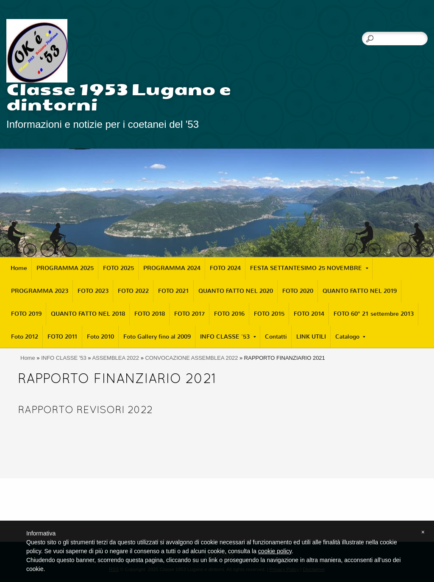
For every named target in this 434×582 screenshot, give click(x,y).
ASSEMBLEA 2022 (115, 358)
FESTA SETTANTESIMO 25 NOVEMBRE (309, 268)
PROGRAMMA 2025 (65, 268)
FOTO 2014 (309, 314)
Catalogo (350, 337)
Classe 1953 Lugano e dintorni (118, 97)
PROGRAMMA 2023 (39, 291)
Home (19, 268)
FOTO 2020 (297, 291)
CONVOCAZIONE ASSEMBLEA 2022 (191, 358)
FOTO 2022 (133, 291)
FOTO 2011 (62, 337)
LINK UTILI (311, 337)
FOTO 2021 (173, 291)
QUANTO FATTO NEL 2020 (235, 291)
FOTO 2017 (189, 314)
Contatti (276, 337)
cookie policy (275, 551)
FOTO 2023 (93, 291)
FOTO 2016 (229, 314)
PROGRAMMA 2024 (171, 268)
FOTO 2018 (149, 314)
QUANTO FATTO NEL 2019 (360, 291)
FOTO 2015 (269, 314)
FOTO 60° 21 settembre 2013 (374, 314)
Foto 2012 (24, 337)
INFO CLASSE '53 (228, 337)
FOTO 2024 (225, 268)
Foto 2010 (100, 337)
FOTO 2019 (26, 314)
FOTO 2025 (118, 268)
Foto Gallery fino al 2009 (157, 337)
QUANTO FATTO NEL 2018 (88, 314)
